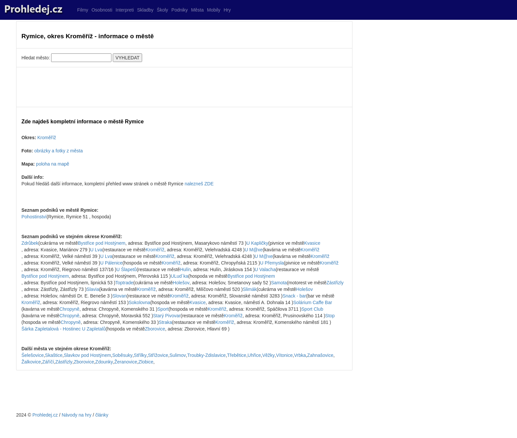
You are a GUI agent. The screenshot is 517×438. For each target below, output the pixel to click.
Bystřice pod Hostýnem (101, 243)
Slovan (119, 295)
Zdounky (104, 361)
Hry (227, 10)
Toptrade (124, 282)
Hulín (185, 269)
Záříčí (48, 361)
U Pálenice (111, 263)
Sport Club (312, 309)
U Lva (96, 249)
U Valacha (265, 269)
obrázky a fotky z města (58, 150)
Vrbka (300, 355)
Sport (162, 309)
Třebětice (236, 355)
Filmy (82, 10)
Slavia (92, 289)
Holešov (181, 282)
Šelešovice (32, 355)
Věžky (268, 355)
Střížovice (158, 355)
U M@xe (254, 249)
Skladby (145, 10)
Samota (279, 282)
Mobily (213, 10)
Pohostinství (33, 216)
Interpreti (125, 10)
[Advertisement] (184, 87)
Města (197, 10)
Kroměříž (46, 137)
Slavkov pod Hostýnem (87, 355)
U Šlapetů (126, 269)
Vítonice (284, 355)
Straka (165, 322)
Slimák (250, 289)
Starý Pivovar (166, 315)
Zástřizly (335, 282)
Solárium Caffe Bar (312, 302)
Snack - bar (294, 295)
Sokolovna (139, 302)
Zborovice (155, 328)
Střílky (140, 355)
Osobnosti (101, 10)
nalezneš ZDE (199, 183)
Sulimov (177, 355)
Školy (162, 10)
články (101, 415)
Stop (330, 315)
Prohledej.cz (45, 415)
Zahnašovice (320, 355)
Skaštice (54, 355)
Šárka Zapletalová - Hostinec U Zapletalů (63, 328)
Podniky (179, 10)
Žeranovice (125, 361)
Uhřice (254, 355)
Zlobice (145, 361)
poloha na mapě (52, 164)
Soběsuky (122, 355)
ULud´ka (179, 276)
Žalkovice (31, 361)
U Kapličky (257, 243)
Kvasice (312, 243)
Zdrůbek (29, 243)
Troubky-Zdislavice (206, 355)
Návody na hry (76, 415)
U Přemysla (272, 263)
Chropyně (69, 309)
